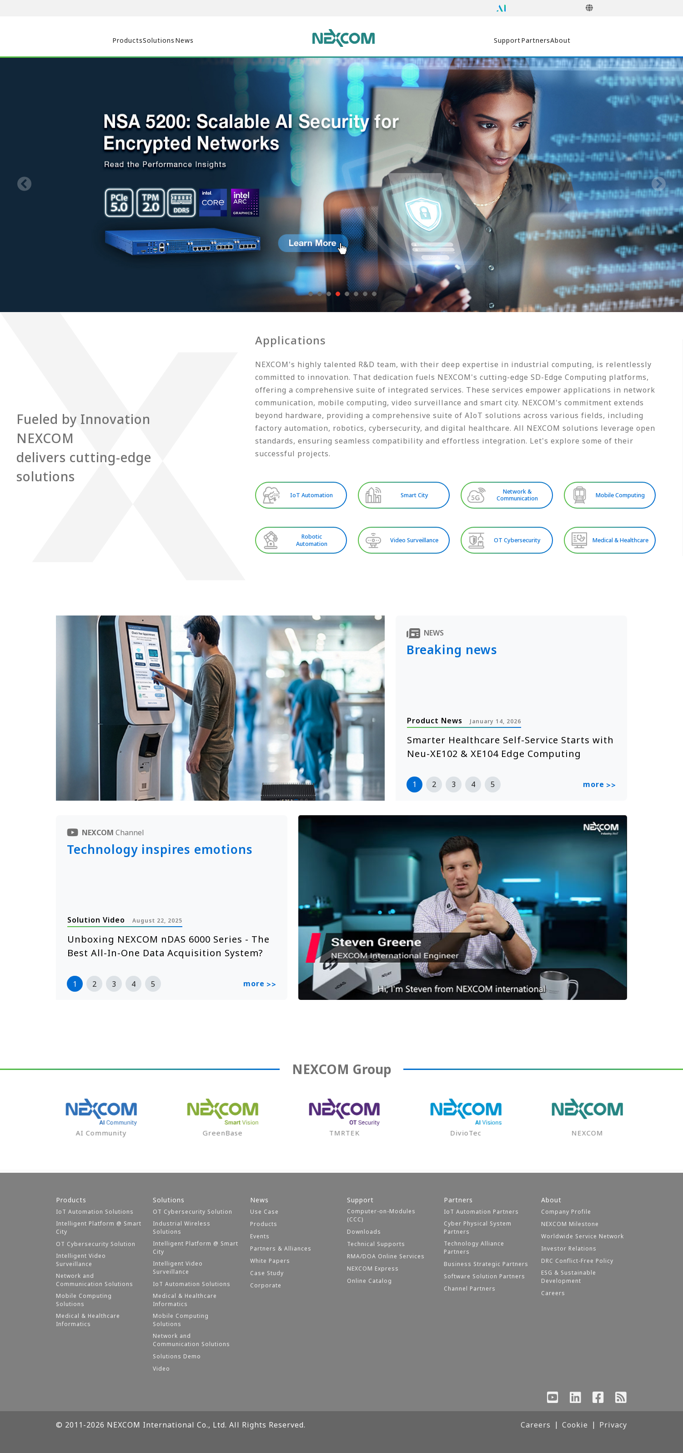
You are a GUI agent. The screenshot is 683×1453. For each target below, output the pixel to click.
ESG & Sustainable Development (568, 1277)
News (228, 40)
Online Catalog (369, 1281)
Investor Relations (569, 1248)
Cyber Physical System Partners (478, 1228)
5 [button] (493, 787)
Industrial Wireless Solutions (182, 1228)
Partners (523, 40)
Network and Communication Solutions (94, 1280)
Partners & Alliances (280, 1248)
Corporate (265, 1285)
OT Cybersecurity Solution (96, 1244)
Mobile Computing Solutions (84, 1300)
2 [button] (434, 787)
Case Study (267, 1273)
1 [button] (414, 787)
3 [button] (454, 787)
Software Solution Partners (484, 1276)
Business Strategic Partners (486, 1264)
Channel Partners (470, 1288)
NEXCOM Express (373, 1268)
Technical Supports (376, 1244)
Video (161, 1368)
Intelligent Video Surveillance (81, 1260)
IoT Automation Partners (481, 1212)
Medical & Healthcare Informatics (88, 1320)
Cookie (575, 1425)
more (599, 788)
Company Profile (566, 1212)
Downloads (364, 1232)
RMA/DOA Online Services (386, 1256)
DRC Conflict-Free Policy (577, 1261)
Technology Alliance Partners (474, 1248)
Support (465, 40)
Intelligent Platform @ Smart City (98, 1228)
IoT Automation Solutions (95, 1212)
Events (260, 1236)
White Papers (270, 1261)
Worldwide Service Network (582, 1236)
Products (113, 40)
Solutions (174, 40)
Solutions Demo (177, 1356)
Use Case (264, 1212)
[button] (309, 293)
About (575, 40)
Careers (553, 1293)
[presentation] (25, 184)
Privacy (613, 1425)
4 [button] (473, 787)
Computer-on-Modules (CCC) (381, 1215)
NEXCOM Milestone (570, 1224)
